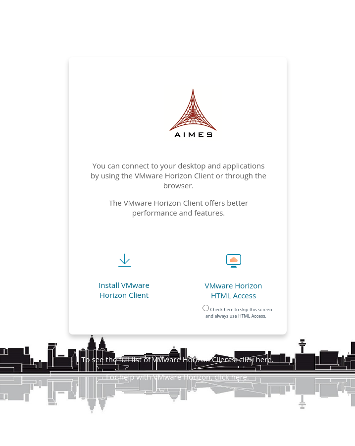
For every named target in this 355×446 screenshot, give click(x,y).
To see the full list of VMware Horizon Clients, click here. (177, 359)
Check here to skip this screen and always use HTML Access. (237, 310)
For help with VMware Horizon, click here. (177, 377)
